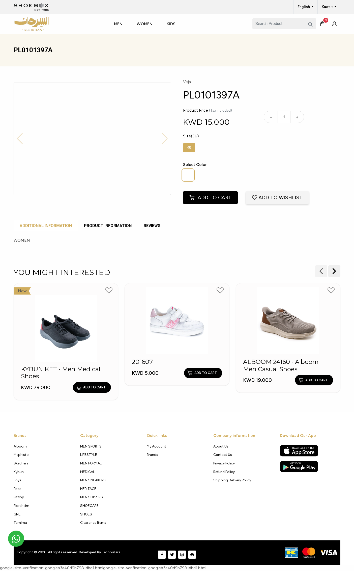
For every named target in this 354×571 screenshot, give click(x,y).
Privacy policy (224, 463)
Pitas (17, 489)
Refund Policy (224, 472)
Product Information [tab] (108, 225)
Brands (152, 455)
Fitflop (19, 497)
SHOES (86, 514)
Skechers (21, 463)
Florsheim (21, 506)
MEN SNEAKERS (93, 480)
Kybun (19, 472)
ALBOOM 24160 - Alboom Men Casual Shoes (281, 365)
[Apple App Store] (299, 451)
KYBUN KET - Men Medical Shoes (60, 373)
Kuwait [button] (327, 7)
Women (145, 23)
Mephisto (21, 455)
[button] (120, 28)
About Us (220, 446)
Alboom (20, 446)
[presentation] (334, 271)
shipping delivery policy (232, 480)
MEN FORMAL (91, 463)
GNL (17, 514)
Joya (17, 480)
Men (118, 23)
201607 (142, 361)
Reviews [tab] (152, 225)
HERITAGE (88, 489)
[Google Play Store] (299, 466)
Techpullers (111, 552)
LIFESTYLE (88, 455)
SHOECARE (89, 506)
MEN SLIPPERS (91, 497)
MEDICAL (87, 472)
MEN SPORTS (91, 446)
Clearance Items (93, 522)
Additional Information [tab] (46, 225)
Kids (171, 23)
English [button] (304, 7)
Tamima (20, 522)
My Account (156, 446)
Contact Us (222, 455)
